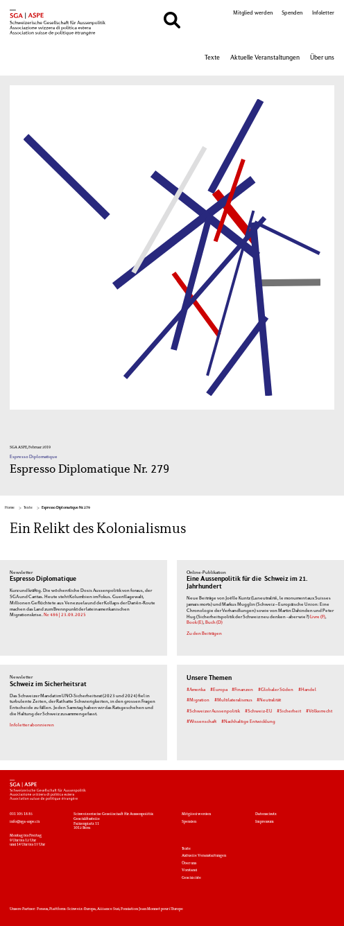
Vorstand (189, 870)
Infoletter (323, 13)
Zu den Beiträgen (204, 633)
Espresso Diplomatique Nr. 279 (66, 507)
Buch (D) (214, 622)
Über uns (322, 58)
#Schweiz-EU (259, 711)
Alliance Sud (108, 909)
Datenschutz (266, 814)
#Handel (307, 690)
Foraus (42, 909)
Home (10, 507)
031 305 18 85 (21, 814)
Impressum (264, 821)
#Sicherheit (289, 711)
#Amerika (196, 690)
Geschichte (191, 878)
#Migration (198, 700)
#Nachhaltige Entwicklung (248, 721)
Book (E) (195, 622)
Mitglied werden (253, 13)
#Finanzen (242, 690)
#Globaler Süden (275, 690)
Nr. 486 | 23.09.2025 (65, 615)
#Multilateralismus (233, 700)
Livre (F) (317, 617)
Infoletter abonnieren (32, 725)
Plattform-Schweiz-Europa (72, 909)
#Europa (218, 690)
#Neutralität (269, 700)
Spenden (292, 13)
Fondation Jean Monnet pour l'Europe (152, 909)
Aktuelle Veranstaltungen (265, 58)
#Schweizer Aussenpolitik (213, 711)
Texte (212, 58)
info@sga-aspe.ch (25, 821)
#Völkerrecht (319, 711)
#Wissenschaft (201, 721)
